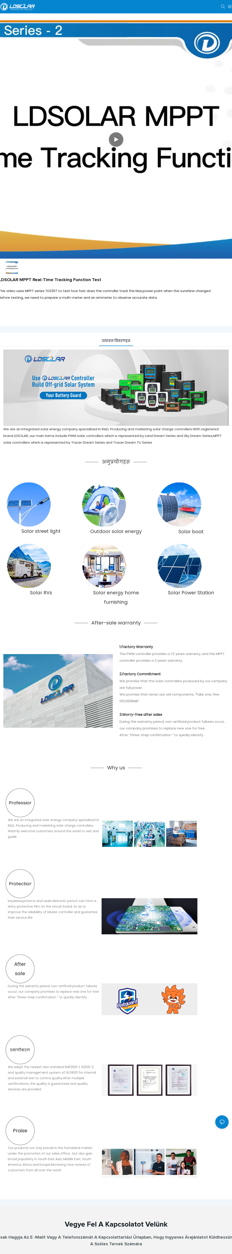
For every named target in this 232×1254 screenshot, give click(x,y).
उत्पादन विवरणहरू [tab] (116, 340)
